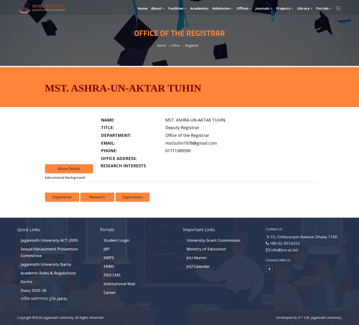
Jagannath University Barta (46, 264)
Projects (285, 8)
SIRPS (108, 257)
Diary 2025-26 (33, 290)
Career (109, 292)
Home (142, 8)
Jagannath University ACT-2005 (49, 240)
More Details (69, 168)
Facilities (178, 8)
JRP (106, 249)
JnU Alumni (196, 257)
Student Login (116, 240)
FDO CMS (111, 275)
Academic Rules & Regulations (48, 273)
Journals (263, 8)
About (158, 8)
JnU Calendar (198, 266)
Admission (222, 8)
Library (305, 8)
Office (175, 45)
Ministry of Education (206, 249)
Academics (199, 8)
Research (97, 197)
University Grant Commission (213, 240)
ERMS (108, 266)
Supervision (132, 197)
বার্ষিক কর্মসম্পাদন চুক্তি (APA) (44, 298)
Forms (26, 281)
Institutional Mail (119, 283)
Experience (62, 197)
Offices (244, 8)
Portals (324, 8)
